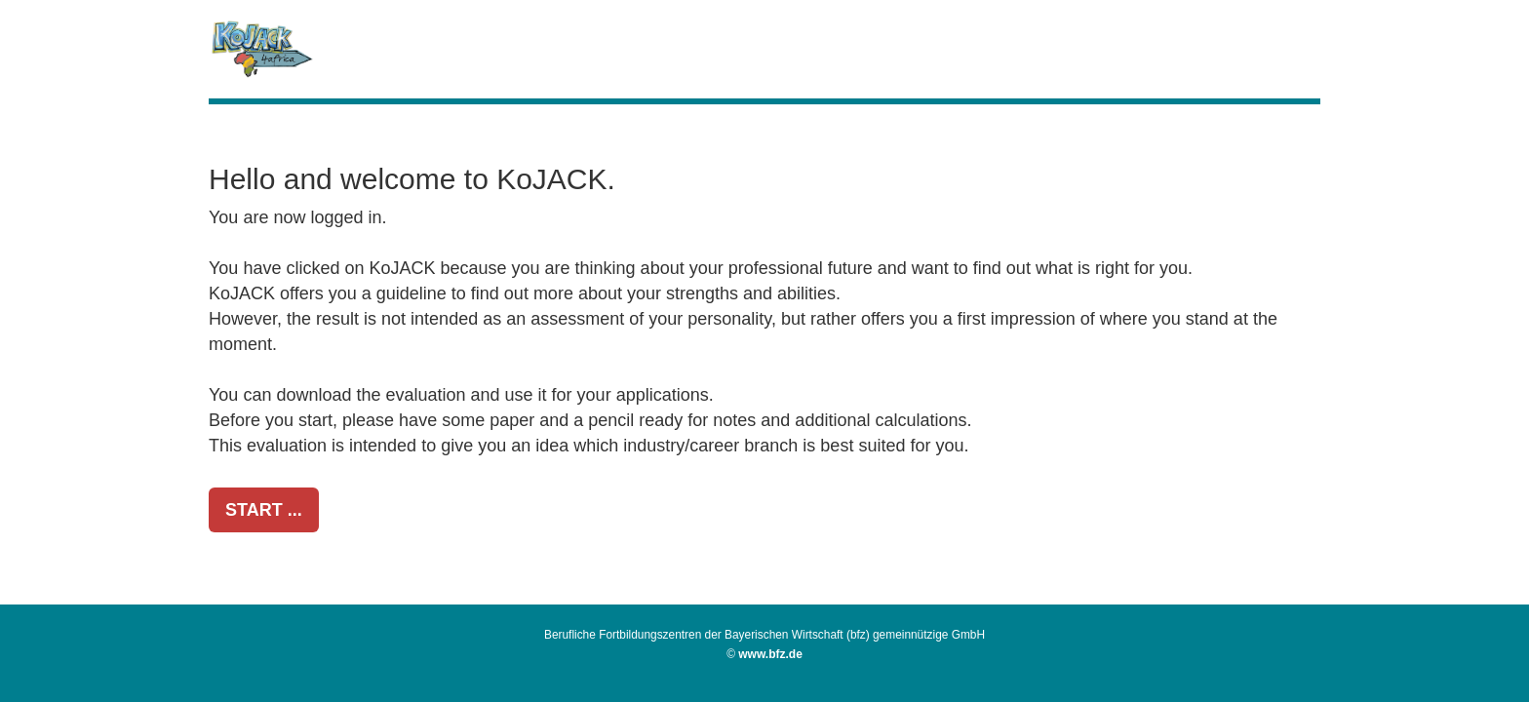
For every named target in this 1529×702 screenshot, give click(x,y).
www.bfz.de (770, 654)
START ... (263, 510)
